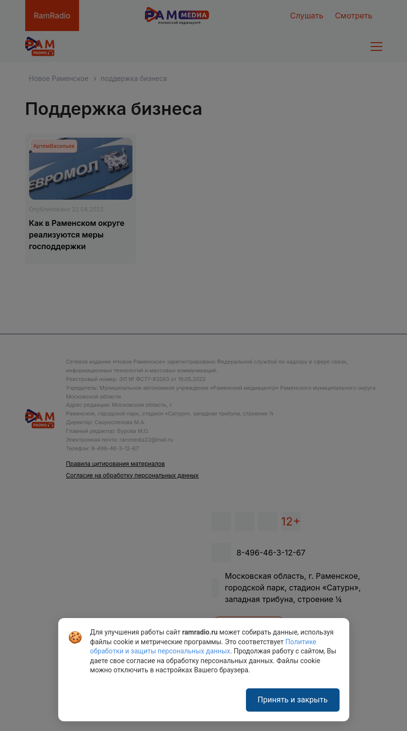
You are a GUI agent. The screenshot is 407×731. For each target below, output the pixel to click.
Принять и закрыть (292, 699)
